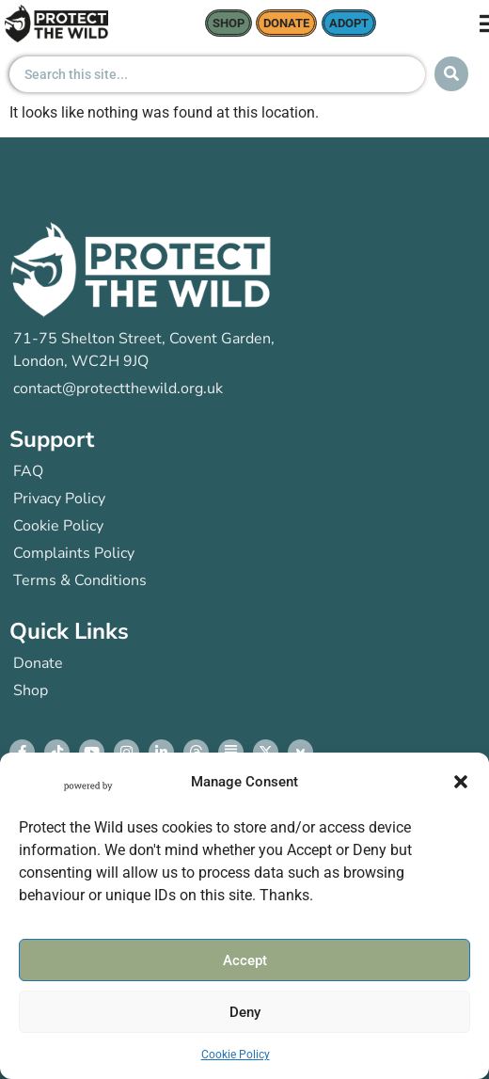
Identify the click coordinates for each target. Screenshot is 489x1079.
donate (286, 23)
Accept (245, 960)
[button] (460, 781)
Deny (244, 1012)
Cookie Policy (235, 1054)
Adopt (349, 23)
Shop (228, 23)
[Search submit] (451, 73)
